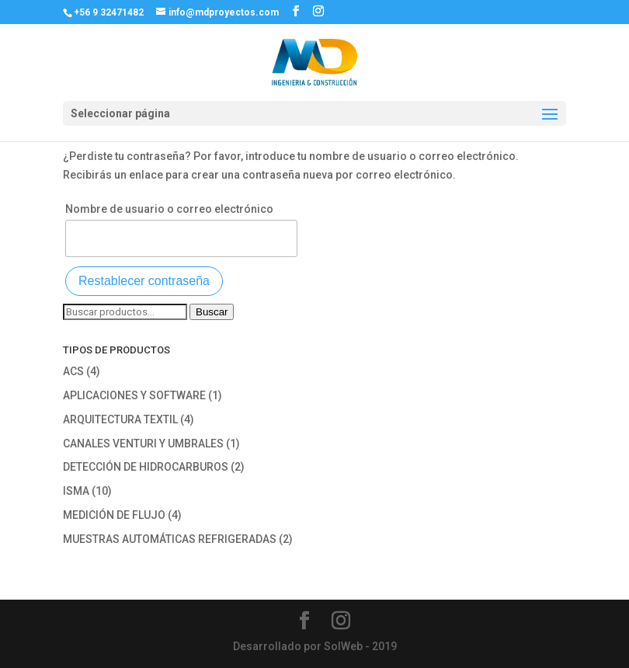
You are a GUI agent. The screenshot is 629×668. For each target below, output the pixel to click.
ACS (73, 371)
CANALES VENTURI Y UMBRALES (143, 443)
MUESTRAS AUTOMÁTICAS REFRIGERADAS (169, 539)
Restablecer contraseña (144, 280)
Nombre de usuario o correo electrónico (169, 209)
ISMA (76, 491)
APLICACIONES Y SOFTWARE (134, 395)
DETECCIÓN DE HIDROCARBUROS (145, 467)
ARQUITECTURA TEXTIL (120, 419)
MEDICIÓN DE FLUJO (114, 515)
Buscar (212, 312)
